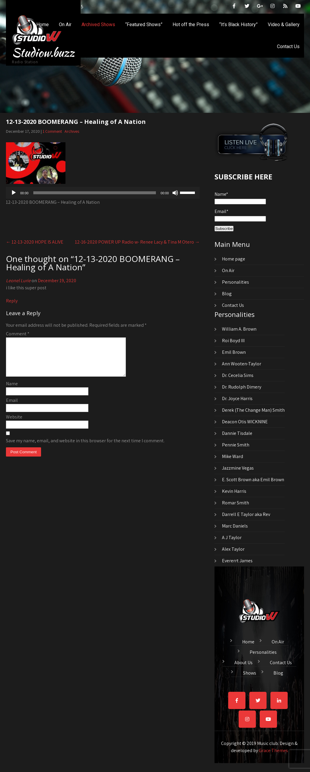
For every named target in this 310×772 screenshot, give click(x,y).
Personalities (235, 282)
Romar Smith (235, 503)
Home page (233, 259)
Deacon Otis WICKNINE (245, 422)
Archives (72, 131)
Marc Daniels (235, 526)
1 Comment (52, 131)
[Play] (14, 193)
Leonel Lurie (18, 280)
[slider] (94, 192)
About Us (243, 661)
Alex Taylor (233, 549)
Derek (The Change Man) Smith (253, 410)
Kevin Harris (234, 491)
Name (12, 391)
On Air (65, 24)
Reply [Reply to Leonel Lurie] (12, 301)
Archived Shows (98, 24)
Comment (17, 334)
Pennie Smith (235, 445)
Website (14, 424)
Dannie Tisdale (237, 433)
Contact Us (288, 46)
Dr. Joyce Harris (237, 398)
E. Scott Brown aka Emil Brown (253, 479)
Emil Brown (234, 352)
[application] (103, 193)
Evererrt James (237, 561)
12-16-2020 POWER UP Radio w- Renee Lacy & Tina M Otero (137, 242)
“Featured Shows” (143, 24)
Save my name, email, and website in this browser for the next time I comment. (85, 448)
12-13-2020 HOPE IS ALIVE (34, 242)
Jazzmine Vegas (238, 468)
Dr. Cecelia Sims (237, 375)
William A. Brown (239, 329)
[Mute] (175, 193)
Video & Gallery (284, 24)
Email (12, 407)
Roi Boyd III (233, 340)
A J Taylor (232, 537)
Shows (249, 672)
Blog (227, 294)
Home (42, 24)
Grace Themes (273, 750)
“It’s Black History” (238, 24)
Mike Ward (232, 456)
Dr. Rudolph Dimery (241, 387)
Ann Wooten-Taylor (241, 364)
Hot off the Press (191, 24)
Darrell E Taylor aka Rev (246, 514)
